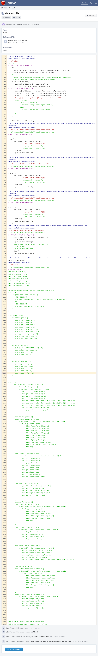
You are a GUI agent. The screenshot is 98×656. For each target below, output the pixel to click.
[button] (96, 3)
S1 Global (34, 632)
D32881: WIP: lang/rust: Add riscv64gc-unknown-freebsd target (48, 641)
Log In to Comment (14, 649)
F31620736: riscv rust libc (17, 40)
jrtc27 (18, 24)
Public (17, 17)
